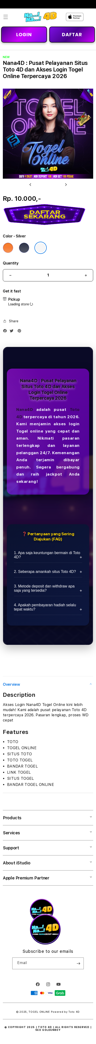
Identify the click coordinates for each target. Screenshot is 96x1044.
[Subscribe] (78, 963)
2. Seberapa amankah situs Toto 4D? (45, 572)
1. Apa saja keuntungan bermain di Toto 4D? (47, 555)
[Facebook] (6, 332)
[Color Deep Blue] (24, 248)
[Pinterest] (20, 332)
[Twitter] (12, 332)
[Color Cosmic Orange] (8, 248)
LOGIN (24, 34)
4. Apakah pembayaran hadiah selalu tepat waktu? (45, 607)
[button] (5, 17)
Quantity (10, 263)
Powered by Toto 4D (65, 1011)
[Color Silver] (40, 247)
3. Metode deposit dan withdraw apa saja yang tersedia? (44, 588)
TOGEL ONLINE (39, 1011)
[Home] (40, 17)
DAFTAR (72, 34)
